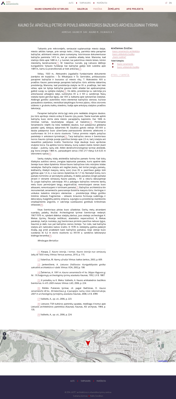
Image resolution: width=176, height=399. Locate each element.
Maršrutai (102, 3)
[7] (77, 187)
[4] (90, 121)
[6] (50, 153)
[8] (41, 204)
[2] (80, 68)
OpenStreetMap (162, 361)
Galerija (82, 8)
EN (170, 3)
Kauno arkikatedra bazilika (123, 54)
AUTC (71, 3)
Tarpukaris (85, 3)
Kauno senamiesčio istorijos (52, 8)
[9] (50, 235)
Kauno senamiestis (125, 64)
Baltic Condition (96, 396)
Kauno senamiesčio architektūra (126, 51)
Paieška (97, 8)
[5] (65, 136)
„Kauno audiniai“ (119, 57)
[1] (57, 63)
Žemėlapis (114, 8)
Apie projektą (135, 8)
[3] (64, 91)
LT (166, 3)
